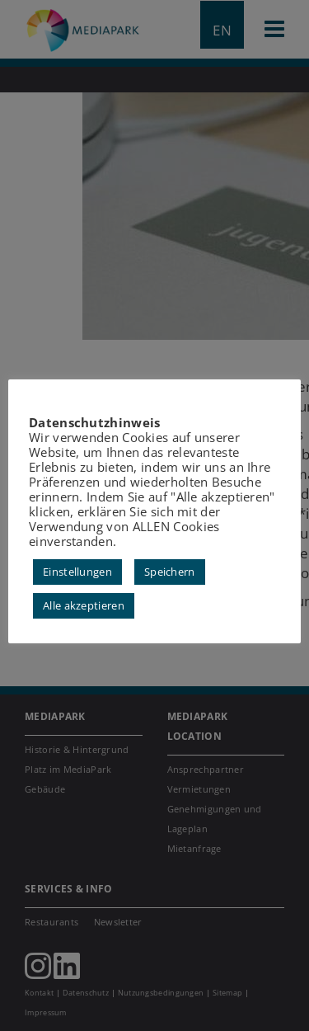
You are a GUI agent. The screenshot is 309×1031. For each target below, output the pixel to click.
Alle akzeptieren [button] (83, 612)
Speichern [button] (169, 579)
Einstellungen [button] (77, 579)
